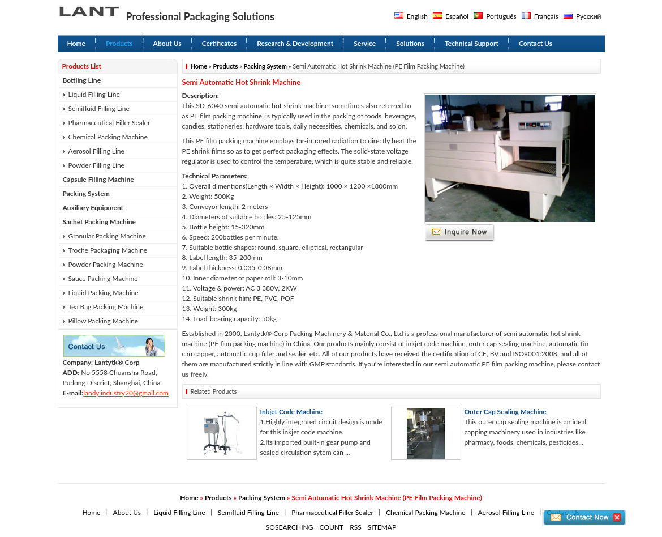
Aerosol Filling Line (96, 151)
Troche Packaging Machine (108, 250)
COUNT (332, 527)
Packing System (86, 193)
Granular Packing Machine (107, 236)
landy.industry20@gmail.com (126, 393)
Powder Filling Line (96, 165)
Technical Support (471, 43)
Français (546, 16)
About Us (167, 43)
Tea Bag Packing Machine (106, 306)
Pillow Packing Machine (103, 321)
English (417, 16)
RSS (356, 527)
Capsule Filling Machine (98, 179)
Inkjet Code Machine (291, 411)
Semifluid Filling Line (99, 108)
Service (365, 43)
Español (456, 16)
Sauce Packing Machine (103, 278)
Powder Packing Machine (105, 264)
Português (501, 16)
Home (76, 43)
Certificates (219, 43)
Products (119, 43)
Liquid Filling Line (94, 94)
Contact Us (535, 43)
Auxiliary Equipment (93, 207)
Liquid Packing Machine (103, 292)
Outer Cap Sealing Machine (506, 411)
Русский (588, 16)
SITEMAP (382, 527)
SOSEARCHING (289, 527)
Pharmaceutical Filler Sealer (109, 122)
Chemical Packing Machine (108, 137)
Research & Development (295, 43)
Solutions (410, 43)
